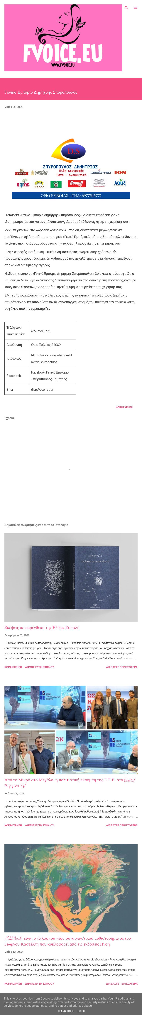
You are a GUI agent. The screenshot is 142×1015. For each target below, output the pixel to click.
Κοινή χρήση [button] (124, 407)
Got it (81, 1011)
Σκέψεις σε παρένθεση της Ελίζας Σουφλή (42, 627)
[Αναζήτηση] (126, 6)
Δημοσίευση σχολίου (39, 667)
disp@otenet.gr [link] (42, 389)
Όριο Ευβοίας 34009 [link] (45, 345)
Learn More (66, 1011)
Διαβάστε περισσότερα (122, 667)
